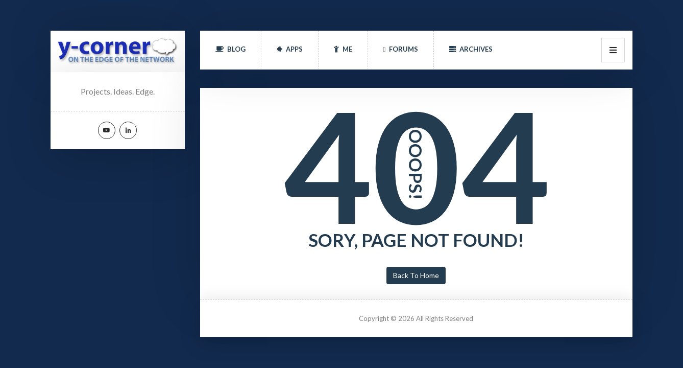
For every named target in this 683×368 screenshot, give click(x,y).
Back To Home (416, 275)
